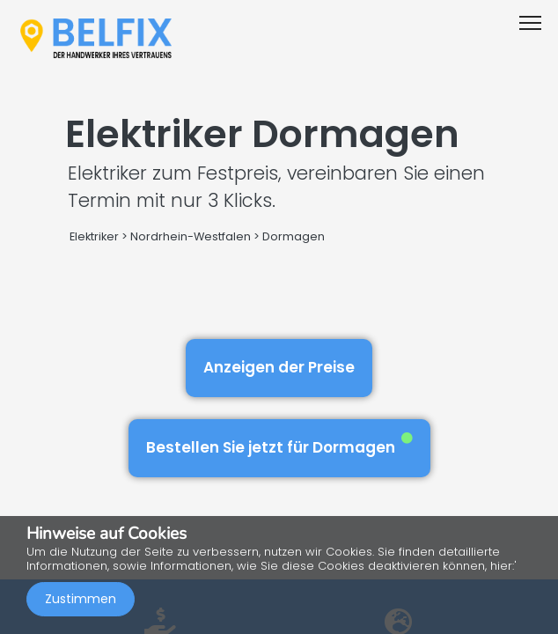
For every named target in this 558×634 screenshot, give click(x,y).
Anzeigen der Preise (279, 367)
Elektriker (95, 236)
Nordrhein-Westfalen (190, 236)
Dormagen (293, 236)
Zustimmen (80, 599)
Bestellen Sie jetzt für (279, 445)
